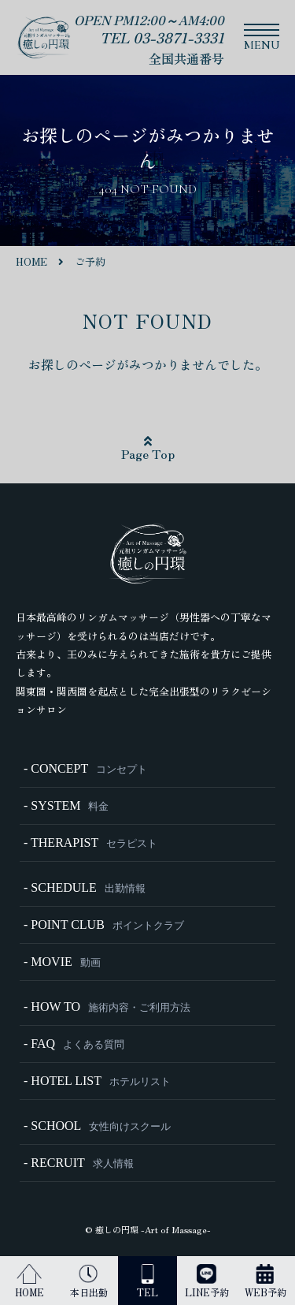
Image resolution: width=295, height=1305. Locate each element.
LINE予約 (207, 1281)
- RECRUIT (79, 1162)
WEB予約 (265, 1281)
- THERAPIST (90, 842)
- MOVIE (62, 961)
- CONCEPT (85, 768)
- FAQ (74, 1043)
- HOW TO (107, 1006)
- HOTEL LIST (97, 1080)
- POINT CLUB (104, 924)
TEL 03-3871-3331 (162, 37)
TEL (147, 1281)
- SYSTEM (66, 805)
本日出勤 (89, 1281)
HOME (29, 1281)
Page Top (148, 448)
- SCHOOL (97, 1125)
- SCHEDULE (85, 887)
